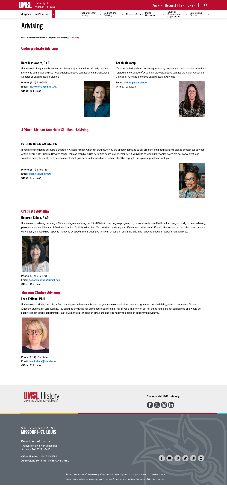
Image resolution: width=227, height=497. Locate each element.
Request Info (173, 5)
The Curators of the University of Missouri (91, 474)
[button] (204, 5)
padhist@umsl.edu (40, 173)
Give (190, 5)
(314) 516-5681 (48, 456)
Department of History (35, 441)
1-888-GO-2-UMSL (58, 460)
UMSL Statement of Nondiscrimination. (147, 479)
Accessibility (117, 474)
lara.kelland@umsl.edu (42, 361)
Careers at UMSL (158, 474)
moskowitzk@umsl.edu (43, 86)
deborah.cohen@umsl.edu (44, 280)
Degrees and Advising (58, 38)
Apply (156, 5)
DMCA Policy (130, 474)
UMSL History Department (33, 38)
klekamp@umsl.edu (135, 82)
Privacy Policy (143, 474)
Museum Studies (134, 14)
